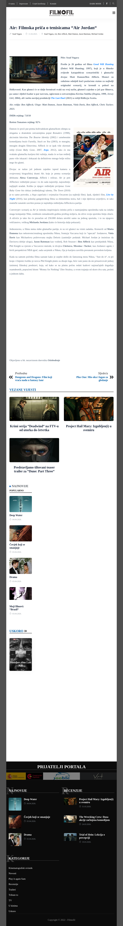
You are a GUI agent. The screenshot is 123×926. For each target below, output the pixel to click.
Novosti (12, 873)
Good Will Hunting (103, 64)
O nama (12, 4)
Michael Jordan (97, 34)
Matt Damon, (73, 34)
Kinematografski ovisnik (21, 868)
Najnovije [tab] (20, 486)
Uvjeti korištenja (39, 4)
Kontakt (53, 4)
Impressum (23, 4)
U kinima (13, 905)
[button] (114, 13)
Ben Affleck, (63, 34)
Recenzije (73, 790)
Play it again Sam (17, 879)
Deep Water (15, 515)
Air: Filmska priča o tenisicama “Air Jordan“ (53, 27)
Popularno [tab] (16, 490)
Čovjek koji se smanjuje (37, 817)
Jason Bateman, (85, 34)
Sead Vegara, (49, 34)
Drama (13, 577)
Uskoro (16, 631)
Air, (56, 34)
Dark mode (95, 4)
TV (10, 900)
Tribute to (13, 895)
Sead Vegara (17, 34)
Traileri (12, 889)
